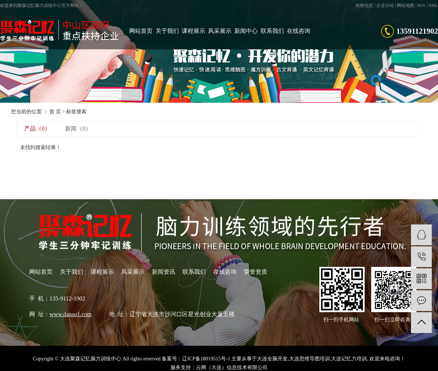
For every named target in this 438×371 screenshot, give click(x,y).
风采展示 (219, 31)
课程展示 (193, 31)
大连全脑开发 (272, 358)
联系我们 (272, 31)
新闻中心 (246, 31)
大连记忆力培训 (349, 358)
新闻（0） (78, 128)
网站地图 (405, 5)
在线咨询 (298, 31)
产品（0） (37, 128)
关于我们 (167, 31)
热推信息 (364, 5)
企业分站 (385, 5)
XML (433, 5)
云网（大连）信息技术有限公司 (232, 367)
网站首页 (141, 31)
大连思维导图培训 (309, 358)
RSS (421, 5)
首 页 (55, 111)
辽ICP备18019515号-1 (206, 358)
